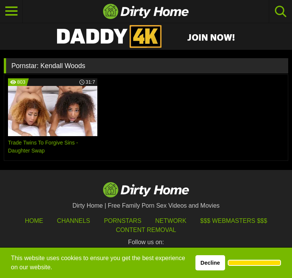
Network (170, 221)
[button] (254, 263)
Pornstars (122, 221)
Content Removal (146, 230)
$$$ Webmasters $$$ (233, 221)
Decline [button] (210, 263)
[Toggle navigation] (11, 11)
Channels (73, 221)
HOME (34, 221)
